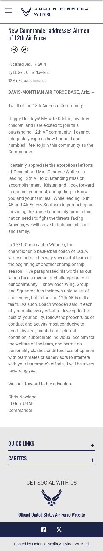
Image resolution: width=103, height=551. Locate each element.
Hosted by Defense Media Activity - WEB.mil (51, 544)
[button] (9, 11)
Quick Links (21, 443)
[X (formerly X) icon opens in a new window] (59, 530)
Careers (17, 458)
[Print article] (14, 49)
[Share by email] (24, 49)
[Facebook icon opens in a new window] (44, 530)
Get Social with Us (51, 483)
